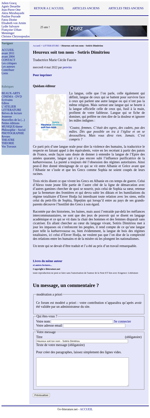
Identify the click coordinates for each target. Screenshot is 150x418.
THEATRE (8, 139)
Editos (5, 103)
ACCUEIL (7, 49)
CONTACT (8, 59)
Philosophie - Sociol (13, 129)
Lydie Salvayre (10, 26)
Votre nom (43, 321)
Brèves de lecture (11, 113)
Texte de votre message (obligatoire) (60, 345)
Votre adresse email (49, 325)
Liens (4, 73)
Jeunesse (6, 116)
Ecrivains (7, 99)
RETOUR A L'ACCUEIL (49, 8)
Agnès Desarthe (10, 6)
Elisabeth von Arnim (13, 23)
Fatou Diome (9, 19)
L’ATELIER (8, 106)
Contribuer (7, 69)
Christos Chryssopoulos (15, 36)
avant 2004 (8, 56)
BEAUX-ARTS (10, 93)
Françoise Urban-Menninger (11, 31)
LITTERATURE (11, 109)
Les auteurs (8, 66)
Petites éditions (10, 123)
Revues (5, 136)
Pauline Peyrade (11, 16)
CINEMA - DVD (11, 96)
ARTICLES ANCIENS (86, 8)
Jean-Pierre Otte (11, 9)
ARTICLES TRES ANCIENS (126, 8)
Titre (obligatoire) (89, 337)
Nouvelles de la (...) (13, 119)
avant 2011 (7, 53)
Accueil (36, 45)
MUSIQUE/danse (12, 126)
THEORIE (7, 143)
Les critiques (9, 63)
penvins (67, 67)
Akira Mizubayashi (12, 13)
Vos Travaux (8, 146)
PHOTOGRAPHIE (12, 133)
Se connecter (122, 321)
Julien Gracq (8, 3)
